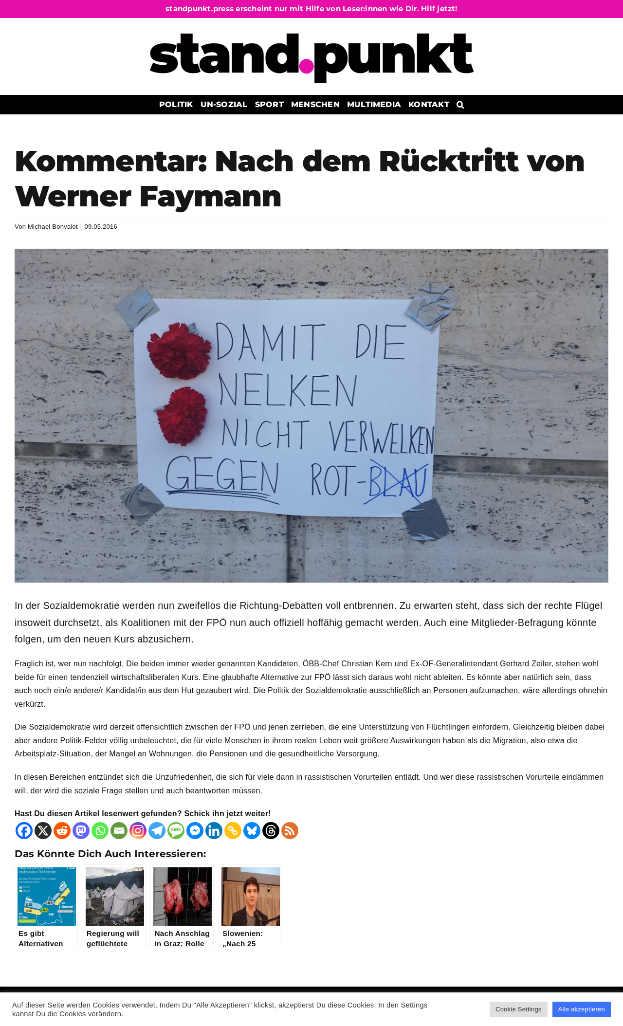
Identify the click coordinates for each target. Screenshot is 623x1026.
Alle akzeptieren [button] (581, 1009)
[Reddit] (62, 830)
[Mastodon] (81, 830)
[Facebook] (24, 830)
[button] (460, 104)
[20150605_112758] (311, 416)
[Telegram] (156, 830)
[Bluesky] (251, 830)
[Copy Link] (232, 830)
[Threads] (270, 830)
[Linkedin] (213, 830)
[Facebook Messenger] (194, 830)
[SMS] (175, 830)
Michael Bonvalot (53, 226)
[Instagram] (138, 830)
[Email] (119, 830)
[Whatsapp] (100, 830)
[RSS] (289, 830)
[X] (43, 830)
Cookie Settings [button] (518, 1009)
